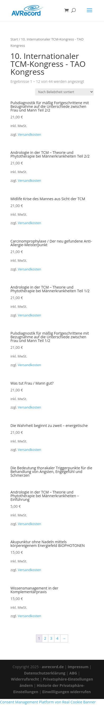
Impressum (78, 666)
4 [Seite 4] (57, 638)
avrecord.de (53, 666)
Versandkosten (29, 134)
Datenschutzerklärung (44, 673)
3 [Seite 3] (51, 638)
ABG (73, 673)
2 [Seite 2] (45, 638)
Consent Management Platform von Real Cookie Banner (48, 701)
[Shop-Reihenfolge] (64, 91)
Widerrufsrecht (25, 679)
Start (14, 39)
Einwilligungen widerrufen (66, 691)
